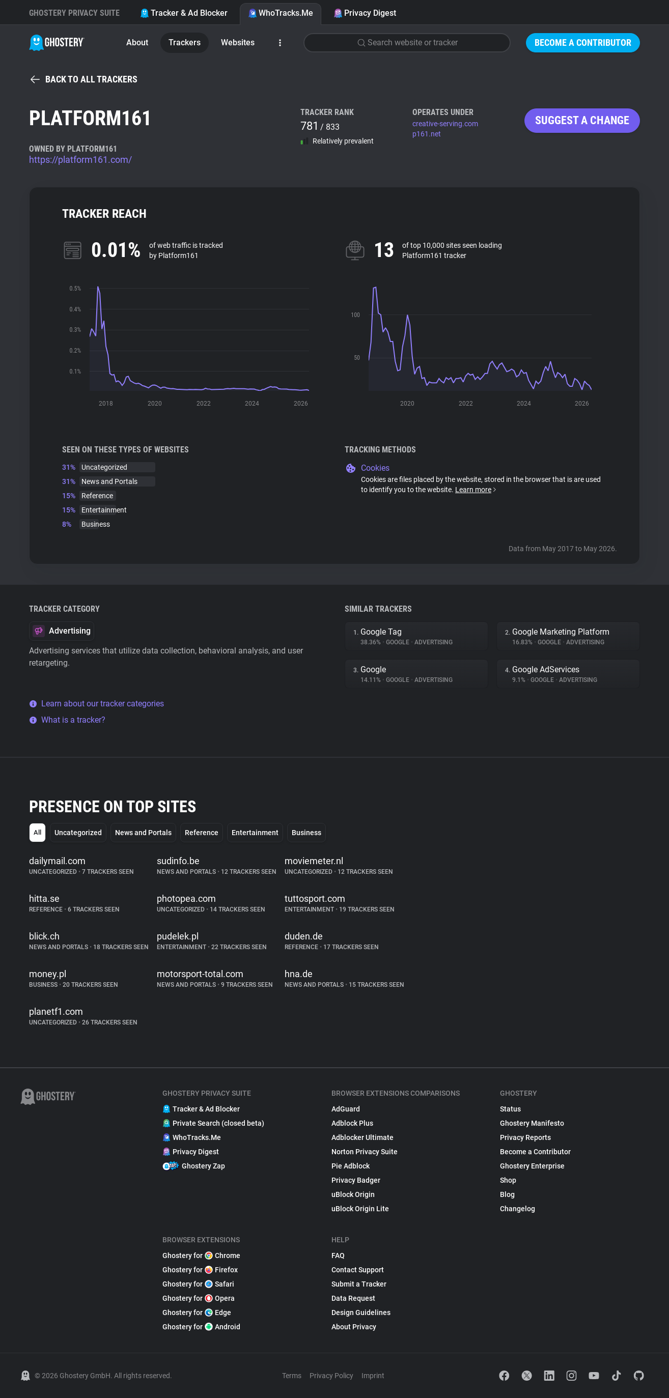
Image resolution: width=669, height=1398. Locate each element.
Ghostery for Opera (198, 1298)
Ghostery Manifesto (532, 1123)
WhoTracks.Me (280, 13)
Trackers (185, 42)
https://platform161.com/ (80, 159)
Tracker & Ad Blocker (184, 13)
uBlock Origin (353, 1194)
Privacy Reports (525, 1137)
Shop (508, 1180)
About (137, 42)
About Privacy (353, 1327)
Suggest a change (582, 120)
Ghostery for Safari (198, 1284)
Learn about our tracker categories (96, 703)
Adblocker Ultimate (362, 1137)
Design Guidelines (361, 1312)
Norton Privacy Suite (364, 1152)
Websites (238, 42)
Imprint (372, 1376)
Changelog (517, 1209)
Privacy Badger (355, 1180)
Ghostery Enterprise (532, 1166)
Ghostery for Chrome (201, 1255)
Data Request (353, 1298)
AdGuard (345, 1109)
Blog (507, 1194)
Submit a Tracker (358, 1284)
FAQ (338, 1255)
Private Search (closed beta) (213, 1123)
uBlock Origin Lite (360, 1209)
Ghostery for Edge (196, 1312)
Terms (291, 1376)
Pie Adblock (350, 1166)
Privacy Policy (331, 1376)
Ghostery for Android (201, 1327)
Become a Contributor (583, 42)
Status (510, 1109)
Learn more (476, 490)
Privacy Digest (364, 13)
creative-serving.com (445, 124)
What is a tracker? (67, 720)
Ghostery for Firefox (200, 1270)
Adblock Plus (352, 1123)
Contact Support (357, 1270)
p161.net (426, 134)
